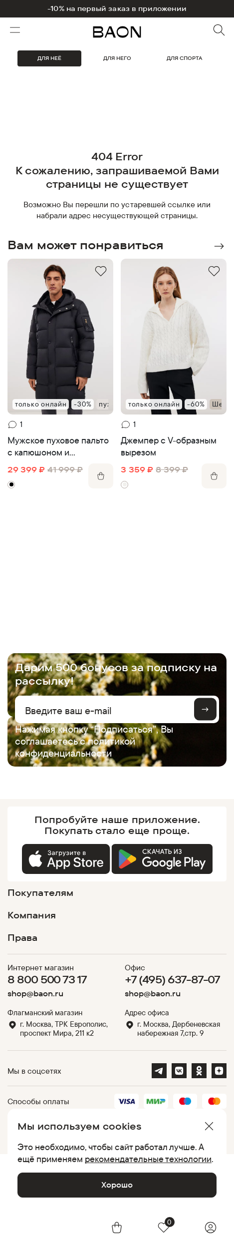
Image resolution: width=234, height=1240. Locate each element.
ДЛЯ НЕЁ (49, 58)
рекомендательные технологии (148, 1158)
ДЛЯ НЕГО (117, 58)
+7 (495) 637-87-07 (173, 979)
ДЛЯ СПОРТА (184, 58)
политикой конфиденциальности (75, 747)
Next (219, 246)
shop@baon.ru (35, 993)
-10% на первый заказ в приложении (116, 8)
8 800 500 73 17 (47, 979)
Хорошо (117, 1185)
